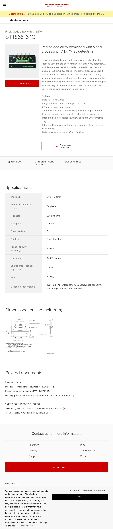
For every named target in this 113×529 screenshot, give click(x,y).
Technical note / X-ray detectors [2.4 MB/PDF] (28, 414)
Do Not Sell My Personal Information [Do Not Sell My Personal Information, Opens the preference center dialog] (87, 491)
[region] (56, 508)
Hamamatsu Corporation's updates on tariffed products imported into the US (65, 14)
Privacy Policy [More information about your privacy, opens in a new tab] (26, 526)
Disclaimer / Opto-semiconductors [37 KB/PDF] (29, 387)
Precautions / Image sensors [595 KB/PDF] (26, 392)
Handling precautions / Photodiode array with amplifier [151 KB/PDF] (40, 396)
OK (79, 497)
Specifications (15, 162)
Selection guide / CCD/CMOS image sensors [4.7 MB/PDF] (35, 409)
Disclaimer (10, 484)
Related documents (71, 162)
